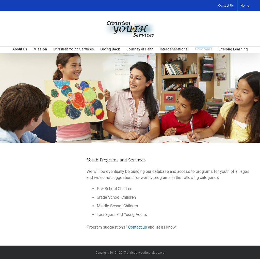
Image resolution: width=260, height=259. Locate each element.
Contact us (137, 227)
